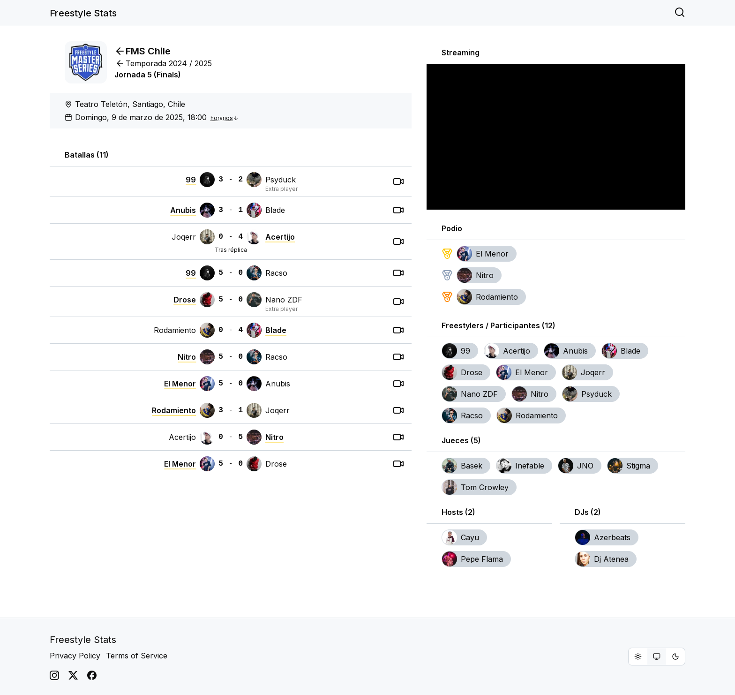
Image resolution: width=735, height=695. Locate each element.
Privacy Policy (75, 655)
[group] (656, 656)
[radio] (638, 656)
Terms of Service (136, 655)
